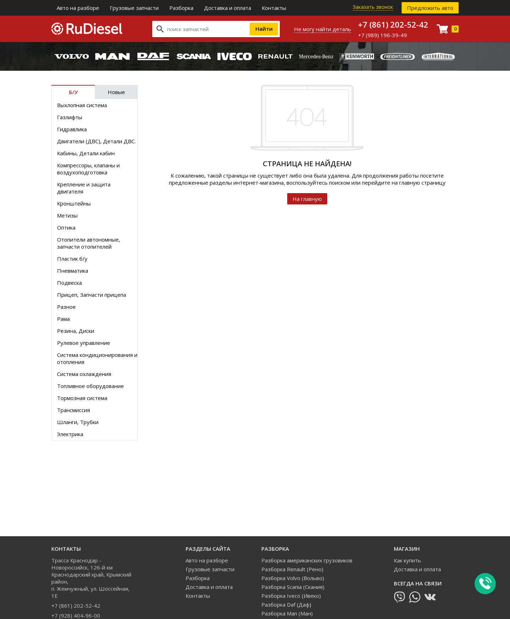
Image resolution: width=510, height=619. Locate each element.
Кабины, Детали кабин (86, 153)
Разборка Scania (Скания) (292, 586)
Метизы (67, 215)
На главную (307, 198)
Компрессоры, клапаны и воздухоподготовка (88, 169)
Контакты (274, 7)
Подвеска (69, 282)
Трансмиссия (73, 409)
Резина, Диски (75, 330)
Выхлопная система (82, 105)
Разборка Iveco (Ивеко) (291, 595)
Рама (63, 318)
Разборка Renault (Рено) (292, 569)
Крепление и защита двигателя (83, 188)
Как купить (407, 560)
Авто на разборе (78, 7)
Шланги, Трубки (77, 422)
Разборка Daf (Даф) (286, 604)
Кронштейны (74, 203)
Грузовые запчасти (134, 7)
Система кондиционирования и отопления (97, 358)
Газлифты (69, 117)
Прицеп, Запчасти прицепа (91, 294)
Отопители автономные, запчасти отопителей (88, 243)
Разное (66, 306)
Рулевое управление (83, 342)
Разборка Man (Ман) (287, 613)
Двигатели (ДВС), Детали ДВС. (96, 141)
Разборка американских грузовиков (306, 560)
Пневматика (72, 270)
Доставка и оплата (227, 7)
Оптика (66, 227)
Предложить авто (430, 7)
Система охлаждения (84, 373)
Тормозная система (82, 397)
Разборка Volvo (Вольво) (292, 578)
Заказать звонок (373, 7)
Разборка (181, 7)
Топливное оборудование (90, 385)
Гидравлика (72, 129)
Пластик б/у (72, 258)
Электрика (70, 434)
